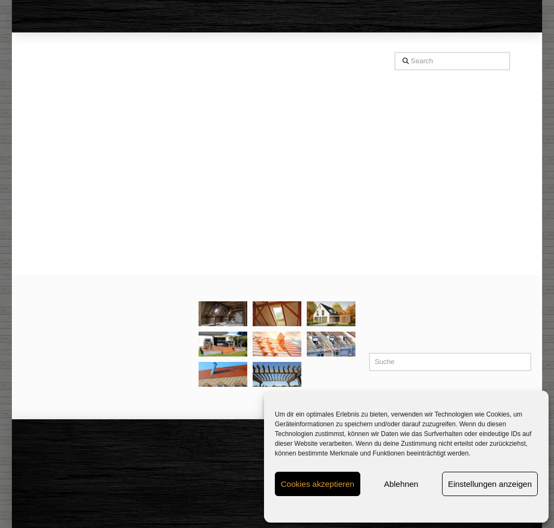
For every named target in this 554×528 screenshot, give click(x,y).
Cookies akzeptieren (317, 484)
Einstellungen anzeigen (490, 484)
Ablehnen (401, 484)
